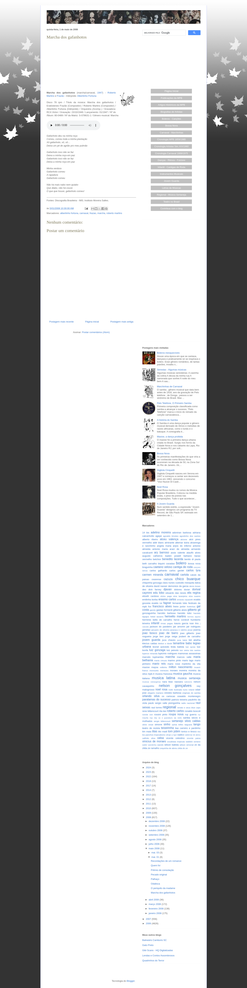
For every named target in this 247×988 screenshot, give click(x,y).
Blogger (131, 981)
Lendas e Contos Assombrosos (158, 955)
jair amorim (179, 626)
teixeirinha (167, 727)
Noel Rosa (162, 487)
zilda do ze (183, 748)
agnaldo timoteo (170, 536)
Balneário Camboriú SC (154, 940)
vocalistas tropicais (176, 741)
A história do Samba (167, 420)
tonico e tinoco (189, 731)
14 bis (145, 532)
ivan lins (194, 623)
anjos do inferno (182, 545)
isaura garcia (181, 623)
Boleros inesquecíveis (168, 352)
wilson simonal (187, 745)
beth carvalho (149, 563)
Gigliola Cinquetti (166, 470)
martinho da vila (191, 663)
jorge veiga (171, 636)
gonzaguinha (149, 613)
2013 (149, 794)
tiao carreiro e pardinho (187, 728)
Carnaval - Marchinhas (171, 132)
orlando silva (151, 696)
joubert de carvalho (189, 636)
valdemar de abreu (192, 735)
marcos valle (184, 657)
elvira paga (166, 596)
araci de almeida (179, 549)
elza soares (194, 596)
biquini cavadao (166, 563)
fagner (167, 602)
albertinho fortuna (69, 213)
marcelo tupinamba (152, 657)
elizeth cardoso (150, 596)
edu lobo (158, 592)
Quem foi (155, 865)
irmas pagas (167, 623)
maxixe (146, 667)
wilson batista (171, 744)
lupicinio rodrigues (167, 653)
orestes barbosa (172, 692)
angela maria (164, 545)
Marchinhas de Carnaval (169, 386)
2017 (149, 785)
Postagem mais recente (61, 321)
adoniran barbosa (181, 532)
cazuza (168, 579)
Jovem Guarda (171, 181)
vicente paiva (193, 738)
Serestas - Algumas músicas (171, 369)
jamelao (146, 629)
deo (144, 589)
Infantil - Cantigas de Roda (171, 167)
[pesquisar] (163, 32)
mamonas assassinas (189, 653)
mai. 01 (155, 857)
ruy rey (153, 718)
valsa (160, 737)
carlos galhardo (158, 570)
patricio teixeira (179, 699)
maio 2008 (154, 848)
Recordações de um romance (166, 861)
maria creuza (160, 660)
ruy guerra (191, 714)
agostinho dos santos (190, 536)
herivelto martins (175, 616)
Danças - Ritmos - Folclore (171, 160)
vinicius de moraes (154, 741)
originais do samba (191, 693)
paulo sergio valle (157, 703)
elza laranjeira (180, 596)
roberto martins (114, 213)
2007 (149, 919)
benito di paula (192, 559)
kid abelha (194, 640)
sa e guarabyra (165, 718)
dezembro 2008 (157, 821)
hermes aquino (193, 617)
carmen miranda (152, 574)
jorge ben (158, 636)
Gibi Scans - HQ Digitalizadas (157, 950)
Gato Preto (148, 945)
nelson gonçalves (175, 685)
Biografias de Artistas (171, 111)
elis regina (193, 592)
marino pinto (174, 660)
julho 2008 (154, 844)
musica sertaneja (189, 678)
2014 (149, 790)
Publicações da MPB (171, 98)
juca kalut (182, 640)
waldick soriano (193, 741)
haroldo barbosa (167, 613)
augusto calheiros (152, 556)
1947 (99, 92)
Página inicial (92, 321)
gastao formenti (164, 610)
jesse (190, 630)
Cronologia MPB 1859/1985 (171, 139)
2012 (149, 799)
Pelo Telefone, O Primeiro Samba (174, 403)
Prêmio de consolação (162, 870)
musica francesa (163, 674)
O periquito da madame (163, 888)
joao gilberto (187, 633)
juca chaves (168, 640)
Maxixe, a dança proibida (170, 436)
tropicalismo (159, 735)
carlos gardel (176, 570)
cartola (184, 574)
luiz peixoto (173, 650)
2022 (149, 776)
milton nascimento (180, 667)
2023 (149, 772)
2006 (149, 923)
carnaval (84, 213)
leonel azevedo (161, 646)
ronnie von (147, 714)
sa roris (178, 718)
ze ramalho (153, 748)
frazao (93, 213)
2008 (149, 817)
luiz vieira (184, 650)
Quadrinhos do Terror (153, 960)
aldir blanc (158, 542)
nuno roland (188, 689)
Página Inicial (171, 91)
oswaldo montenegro (188, 696)
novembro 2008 (157, 826)
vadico (180, 734)
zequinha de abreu (168, 748)
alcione (183, 539)
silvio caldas (192, 720)
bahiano (188, 556)
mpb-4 (151, 674)
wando (160, 745)
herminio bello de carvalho (157, 619)
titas (154, 731)
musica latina (163, 678)
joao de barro (168, 633)
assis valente (178, 552)
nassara (178, 681)
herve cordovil (181, 619)
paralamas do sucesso (156, 699)
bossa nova (194, 563)
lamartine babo (182, 643)
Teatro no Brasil (171, 201)
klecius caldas (149, 643)
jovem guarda (151, 639)
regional (169, 707)
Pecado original (159, 874)
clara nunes (169, 582)
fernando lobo (179, 603)
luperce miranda (150, 653)
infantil (155, 623)
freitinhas (191, 606)
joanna (196, 629)
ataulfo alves (193, 552)
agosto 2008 (155, 839)
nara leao (167, 681)
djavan (167, 589)
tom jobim (174, 731)
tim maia (146, 731)
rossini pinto (160, 714)
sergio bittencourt (162, 721)
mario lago (188, 660)
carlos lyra (193, 570)
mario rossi (174, 663)
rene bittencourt (150, 711)
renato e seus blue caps (188, 707)
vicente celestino (175, 738)
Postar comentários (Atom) (96, 332)
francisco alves (162, 606)
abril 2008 (154, 899)
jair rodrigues (193, 626)
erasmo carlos (167, 599)
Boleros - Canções (171, 118)
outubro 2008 (156, 830)
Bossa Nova (171, 125)
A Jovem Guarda (165, 503)
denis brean (194, 586)
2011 (149, 803)
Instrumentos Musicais (171, 174)
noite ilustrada (175, 689)
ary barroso (161, 552)
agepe (158, 536)
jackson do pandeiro (161, 626)
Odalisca (155, 883)
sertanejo (177, 720)
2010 (149, 808)
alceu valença (169, 539)
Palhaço (155, 879)
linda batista (177, 646)
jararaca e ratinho (178, 630)
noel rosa (161, 689)
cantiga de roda (183, 566)
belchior (157, 559)
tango (196, 724)
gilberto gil (194, 609)
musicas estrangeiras (151, 682)
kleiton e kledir (165, 643)
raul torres (156, 707)
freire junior (179, 606)
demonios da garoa (178, 586)
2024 (149, 767)
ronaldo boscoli (192, 711)
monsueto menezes (159, 670)
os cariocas (168, 696)
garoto (153, 610)
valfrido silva (148, 738)
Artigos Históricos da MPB (171, 104)
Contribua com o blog (171, 208)
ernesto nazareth (185, 599)
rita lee (162, 711)
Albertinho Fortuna (86, 96)
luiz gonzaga (157, 650)
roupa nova (176, 714)
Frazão (60, 96)
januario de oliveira (160, 630)
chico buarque (187, 579)
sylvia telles (177, 724)
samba (186, 717)
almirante (169, 542)
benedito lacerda (172, 559)
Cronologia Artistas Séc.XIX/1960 (171, 146)
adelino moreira (161, 532)
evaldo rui (156, 603)
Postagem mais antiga (121, 321)
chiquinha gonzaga (152, 582)
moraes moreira (178, 670)
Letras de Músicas (171, 188)
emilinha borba (150, 599)
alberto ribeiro (150, 539)
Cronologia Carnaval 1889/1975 (171, 153)
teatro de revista (151, 728)
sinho (167, 724)
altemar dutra (182, 542)
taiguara (188, 724)
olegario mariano (155, 693)
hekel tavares (156, 616)
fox (149, 606)
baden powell (173, 556)
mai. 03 (155, 852)
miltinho (163, 667)
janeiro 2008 (155, 913)
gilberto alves (180, 610)
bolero (181, 563)
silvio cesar (147, 724)
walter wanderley (149, 745)
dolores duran (182, 589)
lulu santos (195, 650)
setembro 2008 (157, 834)
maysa (154, 667)
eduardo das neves (175, 593)
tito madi (162, 731)
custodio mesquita (184, 582)
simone (158, 724)
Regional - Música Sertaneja (171, 194)
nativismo (188, 682)
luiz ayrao (190, 647)
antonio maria (160, 549)
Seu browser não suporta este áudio (73, 125)
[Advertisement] (91, 65)
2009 (149, 812)
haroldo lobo (184, 613)
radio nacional (188, 703)
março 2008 (155, 904)
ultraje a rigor (171, 735)
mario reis (159, 663)
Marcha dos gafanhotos (163, 892)
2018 (149, 781)
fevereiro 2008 (156, 908)
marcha (101, 213)
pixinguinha (174, 703)
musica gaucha (182, 673)
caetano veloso (162, 566)
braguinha (147, 567)
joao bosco (149, 633)
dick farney (154, 589)
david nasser (160, 586)
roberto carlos (175, 710)
